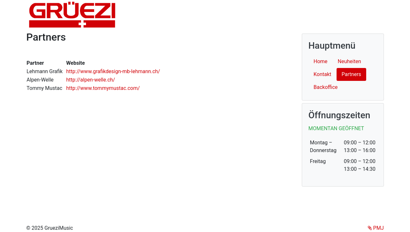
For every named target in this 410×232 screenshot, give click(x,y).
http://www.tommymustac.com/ (103, 88)
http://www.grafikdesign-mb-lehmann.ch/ (113, 71)
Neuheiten (349, 61)
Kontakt (322, 74)
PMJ (376, 228)
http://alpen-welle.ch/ (90, 80)
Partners (354, 73)
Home (321, 61)
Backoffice (326, 87)
